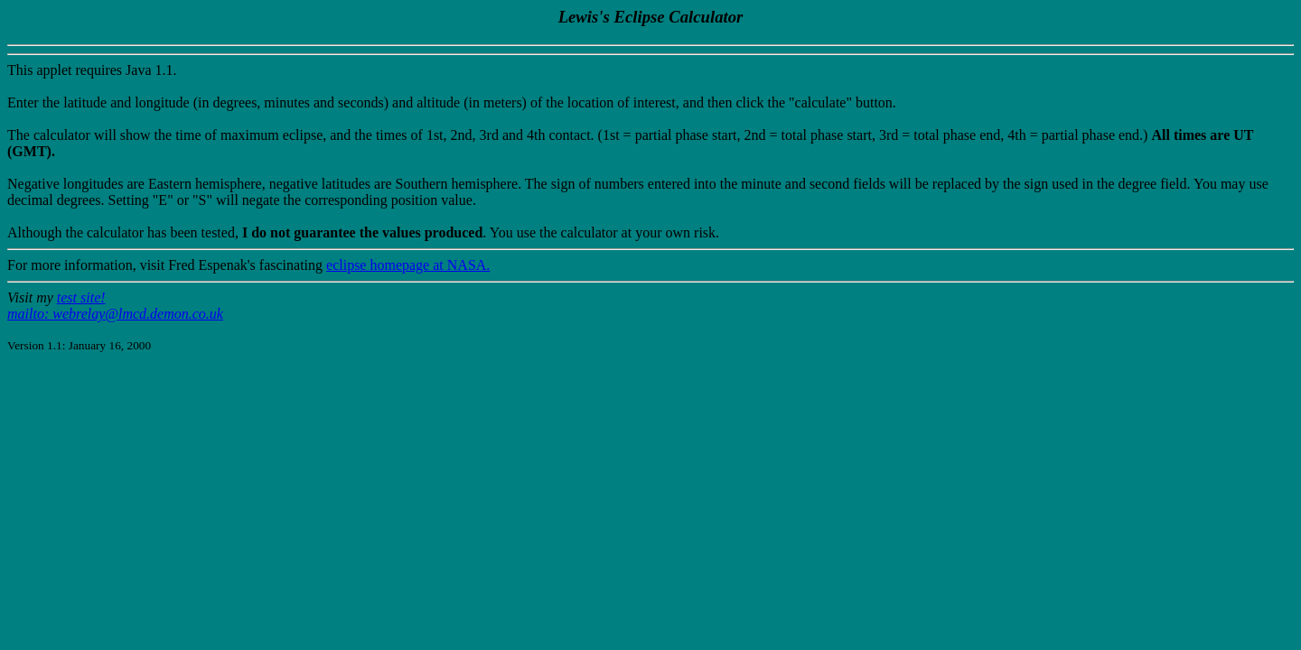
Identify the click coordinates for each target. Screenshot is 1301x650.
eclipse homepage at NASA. (408, 265)
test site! (81, 297)
